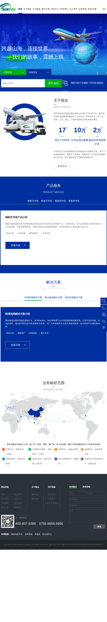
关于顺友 (27, 9)
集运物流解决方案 (53, 297)
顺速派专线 (60, 201)
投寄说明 (51, 494)
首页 (20, 9)
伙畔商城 (28, 534)
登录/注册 (92, 9)
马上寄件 (73, 9)
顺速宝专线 (46, 201)
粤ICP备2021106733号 (67, 544)
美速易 (37, 534)
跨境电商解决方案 (33, 297)
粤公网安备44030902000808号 (90, 544)
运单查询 (83, 9)
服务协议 (35, 494)
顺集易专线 (74, 201)
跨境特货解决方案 (73, 297)
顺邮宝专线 (33, 201)
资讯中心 (55, 9)
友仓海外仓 (47, 534)
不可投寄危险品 (51, 503)
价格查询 (33, 72)
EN (103, 9)
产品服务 (36, 9)
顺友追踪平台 (17, 534)
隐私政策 (35, 499)
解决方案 (46, 9)
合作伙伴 (18, 503)
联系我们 (64, 9)
